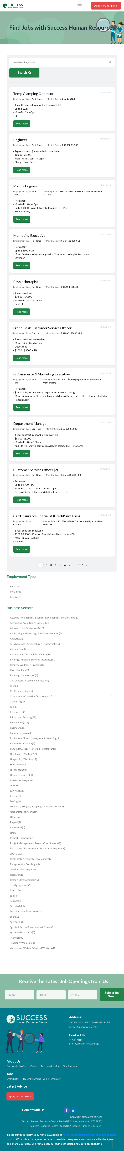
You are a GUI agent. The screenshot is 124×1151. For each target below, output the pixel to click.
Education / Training (23, 717)
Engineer (20, 140)
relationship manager (23, 869)
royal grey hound (20, 885)
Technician (17, 937)
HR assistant (18, 769)
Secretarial (17, 906)
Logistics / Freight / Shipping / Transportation (37, 806)
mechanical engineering (24, 811)
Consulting (17, 701)
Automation (18, 649)
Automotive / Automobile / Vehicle (30, 654)
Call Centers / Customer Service (29, 680)
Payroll (15, 822)
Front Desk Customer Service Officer (42, 328)
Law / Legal (17, 790)
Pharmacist (17, 827)
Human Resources (22, 774)
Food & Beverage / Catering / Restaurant (34, 748)
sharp (14, 916)
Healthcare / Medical (23, 753)
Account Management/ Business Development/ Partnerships (44, 617)
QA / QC (16, 853)
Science (15, 900)
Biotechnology (19, 670)
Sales (15, 890)
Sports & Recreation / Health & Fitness (32, 927)
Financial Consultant (22, 743)
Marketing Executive (29, 235)
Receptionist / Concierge (25, 864)
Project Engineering (22, 837)
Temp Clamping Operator (33, 93)
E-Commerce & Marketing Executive (41, 374)
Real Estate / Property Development (31, 858)
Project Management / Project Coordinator (35, 843)
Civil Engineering (21, 691)
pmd (13, 832)
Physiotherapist (25, 281)
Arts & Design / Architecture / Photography (35, 643)
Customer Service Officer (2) (35, 470)
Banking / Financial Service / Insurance (33, 659)
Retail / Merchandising (24, 879)
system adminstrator (22, 932)
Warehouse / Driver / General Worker (32, 948)
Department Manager (30, 423)
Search (24, 72)
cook (14, 706)
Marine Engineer (26, 186)
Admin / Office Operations (27, 628)
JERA (14, 785)
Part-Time (15, 591)
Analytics (16, 638)
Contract (15, 596)
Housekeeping (19, 764)
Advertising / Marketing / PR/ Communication (36, 633)
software (16, 921)
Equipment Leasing (21, 733)
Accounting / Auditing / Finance (30, 622)
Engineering (61, 722)
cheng (14, 685)
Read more (22, 123)
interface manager (21, 780)
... (74, 564)
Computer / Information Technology (61, 696)
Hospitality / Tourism (23, 759)
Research (16, 874)
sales (14, 895)
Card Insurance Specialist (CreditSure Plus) (46, 516)
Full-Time (15, 586)
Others (15, 816)
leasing (15, 795)
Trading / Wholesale (22, 942)
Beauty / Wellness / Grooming (27, 664)
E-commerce (18, 712)
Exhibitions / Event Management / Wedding (35, 738)
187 (80, 564)
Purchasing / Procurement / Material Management (39, 848)
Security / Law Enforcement (26, 911)
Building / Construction (24, 675)
